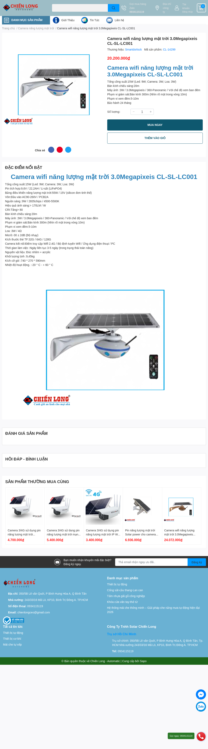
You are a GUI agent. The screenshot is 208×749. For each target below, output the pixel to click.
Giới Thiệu (67, 20)
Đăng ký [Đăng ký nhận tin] (197, 562)
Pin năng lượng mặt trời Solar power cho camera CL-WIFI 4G (140, 534)
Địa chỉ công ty (167, 7)
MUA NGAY (155, 124)
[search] (113, 8)
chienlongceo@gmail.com (33, 612)
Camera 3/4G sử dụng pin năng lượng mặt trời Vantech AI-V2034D (24, 534)
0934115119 (136, 11)
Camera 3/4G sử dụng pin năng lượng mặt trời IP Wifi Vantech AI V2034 (103, 534)
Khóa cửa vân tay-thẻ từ (122, 602)
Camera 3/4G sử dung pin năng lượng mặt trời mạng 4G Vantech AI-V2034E (63, 534)
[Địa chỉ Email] (160, 562)
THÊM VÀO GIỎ (155, 138)
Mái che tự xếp (12, 644)
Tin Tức (94, 20)
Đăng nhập (188, 12)
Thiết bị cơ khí (12, 638)
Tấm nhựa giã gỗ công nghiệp (126, 596)
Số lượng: (113, 111)
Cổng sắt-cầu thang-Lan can (125, 590)
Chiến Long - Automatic (105, 661)
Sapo (143, 661)
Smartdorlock (133, 49)
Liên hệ (119, 20)
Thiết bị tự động (117, 584)
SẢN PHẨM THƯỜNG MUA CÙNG (37, 481)
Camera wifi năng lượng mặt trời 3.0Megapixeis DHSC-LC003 (179, 534)
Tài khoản (186, 6)
